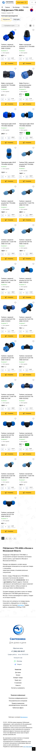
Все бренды (16, 7)
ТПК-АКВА (26, 7)
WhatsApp (18, 661)
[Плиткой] (30, 26)
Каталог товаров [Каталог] (20, 2)
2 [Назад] (6, 538)
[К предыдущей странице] (2, 7)
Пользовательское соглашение (18, 700)
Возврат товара (18, 677)
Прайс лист (18, 680)
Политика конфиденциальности (18, 698)
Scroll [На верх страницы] (33, 749)
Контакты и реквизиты (18, 688)
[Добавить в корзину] (9, 63)
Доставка (18, 672)
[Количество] (5, 58)
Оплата (18, 675)
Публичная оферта (18, 708)
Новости (18, 685)
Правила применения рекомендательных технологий (18, 704)
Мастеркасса (23, 717)
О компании (18, 683)
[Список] (33, 25)
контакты (21, 605)
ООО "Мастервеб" (28, 746)
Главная (7, 7)
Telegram (18, 664)
